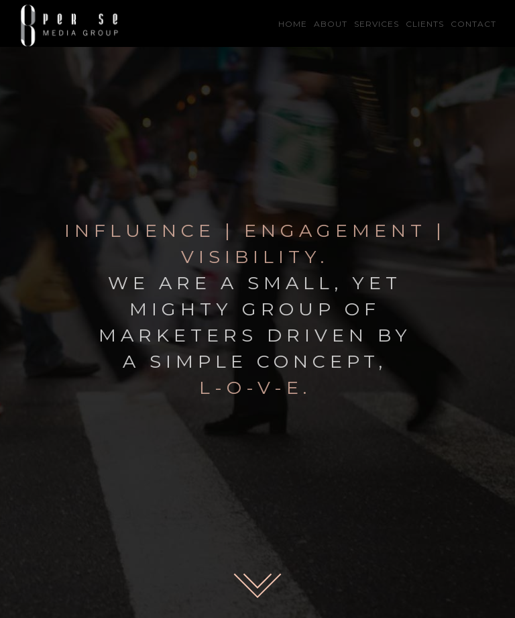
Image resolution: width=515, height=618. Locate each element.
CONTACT (473, 24)
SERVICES (376, 24)
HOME (292, 24)
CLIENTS (425, 24)
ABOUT (330, 24)
